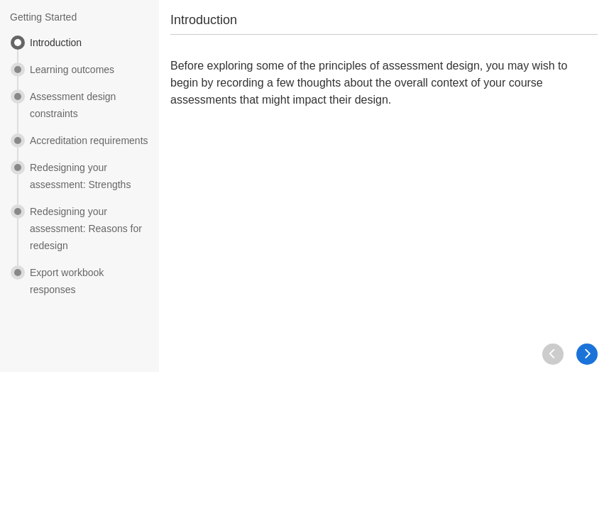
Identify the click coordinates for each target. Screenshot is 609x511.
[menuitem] (79, 48)
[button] (587, 354)
